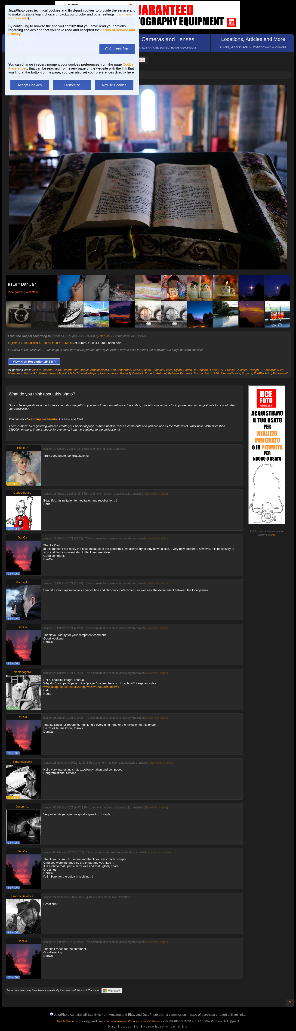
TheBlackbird (262, 373)
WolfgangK (280, 373)
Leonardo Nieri (273, 370)
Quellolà (137, 373)
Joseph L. (255, 370)
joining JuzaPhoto (44, 419)
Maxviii (62, 373)
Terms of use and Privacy (121, 1021)
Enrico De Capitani (195, 370)
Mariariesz (15, 373)
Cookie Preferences (151, 1021)
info (273, 534)
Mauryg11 (30, 373)
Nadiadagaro (89, 373)
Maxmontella (47, 373)
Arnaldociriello (99, 370)
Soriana (247, 373)
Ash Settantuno (121, 370)
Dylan (178, 370)
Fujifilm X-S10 (17, 343)
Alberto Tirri (70, 370)
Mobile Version (66, 1021)
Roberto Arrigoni (155, 373)
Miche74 (74, 373)
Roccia (198, 373)
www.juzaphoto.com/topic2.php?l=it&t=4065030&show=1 (81, 686)
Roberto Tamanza (180, 373)
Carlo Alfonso (142, 370)
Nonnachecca (109, 373)
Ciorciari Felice (162, 370)
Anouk (84, 370)
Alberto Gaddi (52, 370)
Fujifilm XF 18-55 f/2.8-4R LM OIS (51, 343)
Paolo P (125, 373)
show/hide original (156, 493)
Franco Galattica (236, 370)
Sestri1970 (211, 373)
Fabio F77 (217, 370)
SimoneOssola (230, 373)
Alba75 (36, 370)
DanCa (104, 336)
